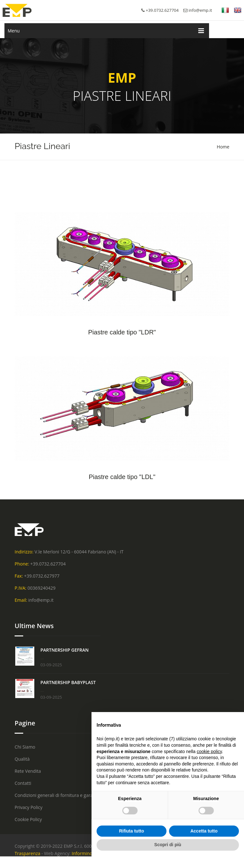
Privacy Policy (28, 807)
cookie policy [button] (209, 751)
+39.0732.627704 (47, 564)
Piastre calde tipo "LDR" (122, 332)
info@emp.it (197, 10)
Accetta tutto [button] (204, 830)
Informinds (83, 853)
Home (223, 147)
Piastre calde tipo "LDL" (122, 476)
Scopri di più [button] (167, 844)
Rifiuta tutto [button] (131, 830)
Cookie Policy (28, 819)
